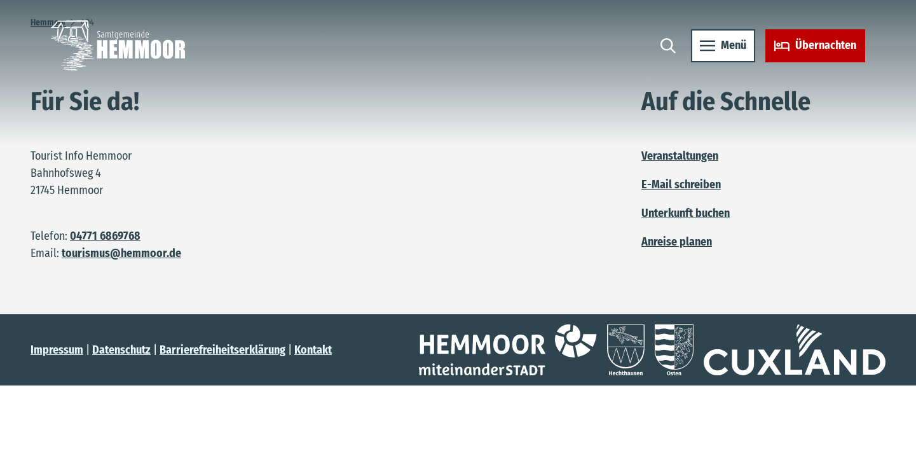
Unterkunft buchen (685, 213)
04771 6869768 (105, 236)
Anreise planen (676, 242)
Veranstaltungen (679, 156)
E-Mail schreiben (681, 184)
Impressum (57, 350)
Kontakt (313, 350)
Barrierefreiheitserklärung (222, 350)
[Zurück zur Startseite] (118, 45)
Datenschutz (121, 350)
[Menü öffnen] (723, 45)
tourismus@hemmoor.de (121, 253)
